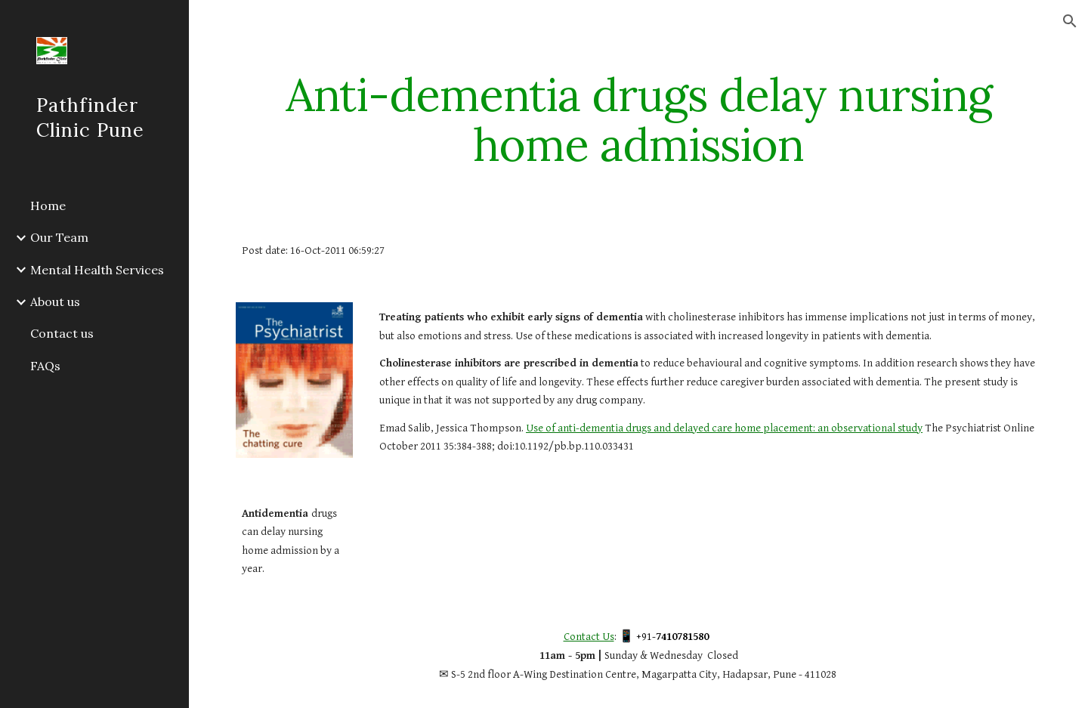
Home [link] (48, 205)
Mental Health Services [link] (97, 269)
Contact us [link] (62, 333)
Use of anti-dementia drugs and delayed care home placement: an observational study (724, 428)
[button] (1070, 21)
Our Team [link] (59, 237)
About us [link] (55, 301)
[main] (639, 119)
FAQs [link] (45, 365)
